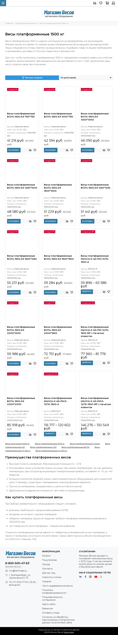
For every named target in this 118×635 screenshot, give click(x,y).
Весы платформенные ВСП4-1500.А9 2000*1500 (58, 330)
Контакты (47, 568)
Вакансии (47, 608)
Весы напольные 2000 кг (17, 443)
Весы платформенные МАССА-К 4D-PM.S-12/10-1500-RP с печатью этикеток (96, 403)
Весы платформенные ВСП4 (75, 447)
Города (46, 564)
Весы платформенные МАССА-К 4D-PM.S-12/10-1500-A (58, 401)
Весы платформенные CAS (43, 447)
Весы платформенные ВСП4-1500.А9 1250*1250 (95, 186)
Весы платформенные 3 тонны (85, 443)
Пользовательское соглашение (52, 598)
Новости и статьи (51, 577)
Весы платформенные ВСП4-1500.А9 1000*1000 (95, 116)
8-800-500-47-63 (17, 563)
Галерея (46, 581)
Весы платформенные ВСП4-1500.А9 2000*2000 (21, 401)
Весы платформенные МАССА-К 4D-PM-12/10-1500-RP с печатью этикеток (95, 331)
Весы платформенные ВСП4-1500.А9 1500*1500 (59, 257)
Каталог (46, 555)
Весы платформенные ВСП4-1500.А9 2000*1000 (21, 330)
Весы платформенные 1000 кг (50, 443)
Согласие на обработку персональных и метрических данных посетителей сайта (58, 620)
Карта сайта (48, 604)
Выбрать (86, 291)
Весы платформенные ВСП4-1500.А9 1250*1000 (22, 186)
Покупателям (49, 560)
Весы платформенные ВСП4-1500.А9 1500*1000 (58, 187)
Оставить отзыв (50, 612)
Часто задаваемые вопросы (57, 585)
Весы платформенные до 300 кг (51, 450)
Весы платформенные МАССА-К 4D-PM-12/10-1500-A (95, 258)
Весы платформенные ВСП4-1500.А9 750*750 (21, 115)
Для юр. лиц (48, 573)
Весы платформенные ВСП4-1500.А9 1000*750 (58, 115)
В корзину (14, 150)
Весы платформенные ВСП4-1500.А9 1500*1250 (22, 257)
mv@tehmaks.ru (18, 570)
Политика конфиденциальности (54, 591)
